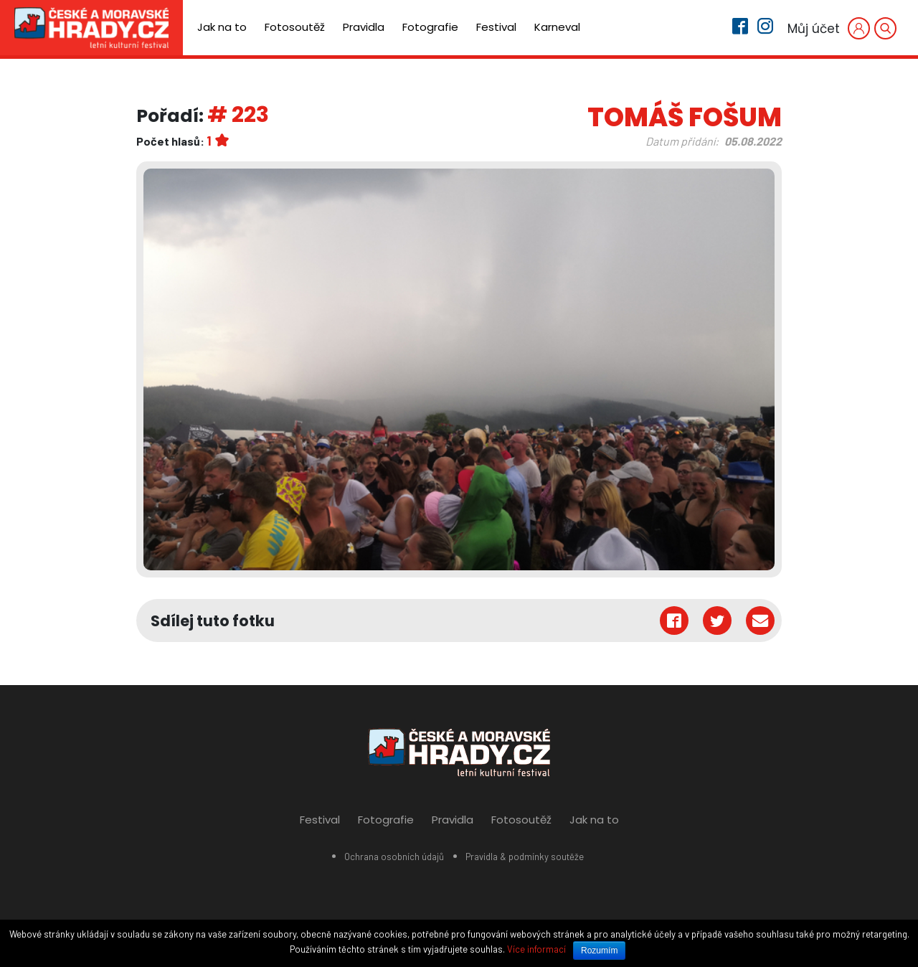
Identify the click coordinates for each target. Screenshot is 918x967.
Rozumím (599, 950)
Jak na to (222, 26)
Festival (496, 26)
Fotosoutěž (295, 26)
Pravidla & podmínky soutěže (524, 856)
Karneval (557, 26)
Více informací (536, 949)
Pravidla (363, 26)
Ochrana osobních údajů (394, 856)
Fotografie (430, 26)
